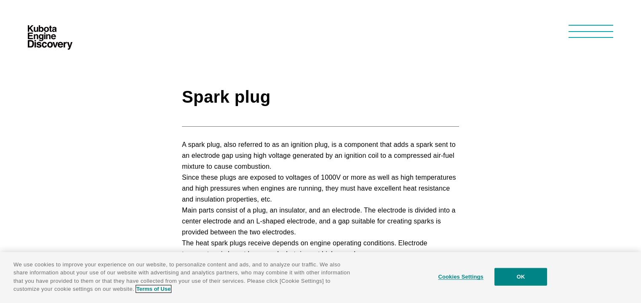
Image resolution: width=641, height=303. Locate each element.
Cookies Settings (460, 277)
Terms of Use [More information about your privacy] (153, 289)
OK (521, 277)
